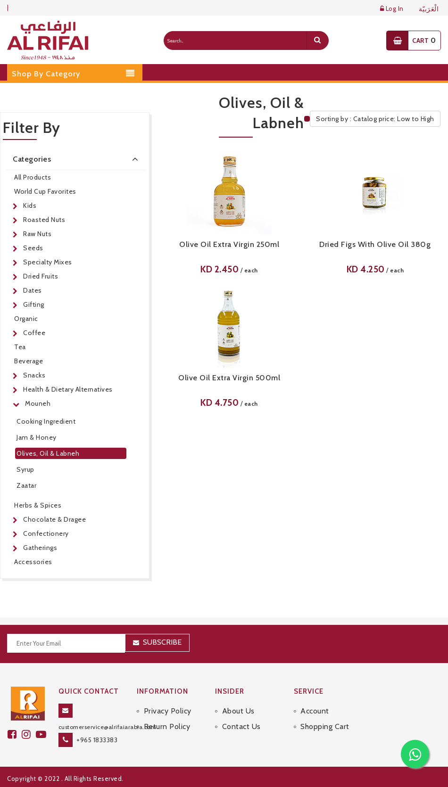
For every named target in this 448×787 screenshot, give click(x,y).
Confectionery (46, 533)
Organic (26, 318)
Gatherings (40, 547)
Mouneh (37, 403)
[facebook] (15, 734)
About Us (238, 710)
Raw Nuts (37, 234)
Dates (32, 290)
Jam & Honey (37, 437)
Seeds (33, 248)
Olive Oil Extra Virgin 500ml (229, 377)
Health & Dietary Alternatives (68, 389)
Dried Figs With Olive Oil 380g (375, 244)
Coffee (34, 332)
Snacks (34, 375)
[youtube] (42, 734)
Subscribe (162, 642)
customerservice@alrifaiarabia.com (107, 726)
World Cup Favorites (45, 191)
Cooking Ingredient (46, 421)
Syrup (25, 469)
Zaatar (26, 485)
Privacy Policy (167, 710)
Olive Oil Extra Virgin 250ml (229, 244)
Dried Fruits (40, 276)
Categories (77, 159)
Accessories (33, 561)
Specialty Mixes (47, 262)
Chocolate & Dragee (54, 519)
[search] (317, 40)
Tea (20, 347)
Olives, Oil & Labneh (48, 453)
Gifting (33, 304)
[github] (29, 734)
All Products (32, 177)
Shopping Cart (324, 726)
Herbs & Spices (37, 505)
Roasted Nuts (44, 219)
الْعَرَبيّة (429, 9)
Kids (29, 205)
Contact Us (241, 726)
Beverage (28, 361)
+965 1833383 (96, 740)
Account (314, 710)
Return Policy (167, 726)
